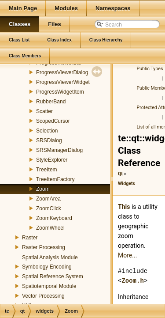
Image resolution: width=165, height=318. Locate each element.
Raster (29, 238)
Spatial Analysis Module (50, 257)
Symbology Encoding (47, 267)
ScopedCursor (53, 121)
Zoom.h (132, 280)
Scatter (44, 111)
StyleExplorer (51, 160)
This (124, 206)
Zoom (43, 189)
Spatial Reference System (52, 276)
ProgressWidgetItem (60, 92)
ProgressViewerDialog (62, 72)
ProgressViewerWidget (63, 82)
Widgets (126, 183)
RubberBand (51, 101)
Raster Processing (43, 247)
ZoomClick (48, 208)
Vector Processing (43, 296)
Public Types (150, 69)
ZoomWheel (50, 228)
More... (127, 255)
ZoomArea (48, 199)
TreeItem (46, 170)
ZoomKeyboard (54, 218)
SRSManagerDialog (59, 150)
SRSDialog (49, 140)
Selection (47, 131)
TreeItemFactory (55, 179)
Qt (120, 174)
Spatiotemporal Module (49, 286)
